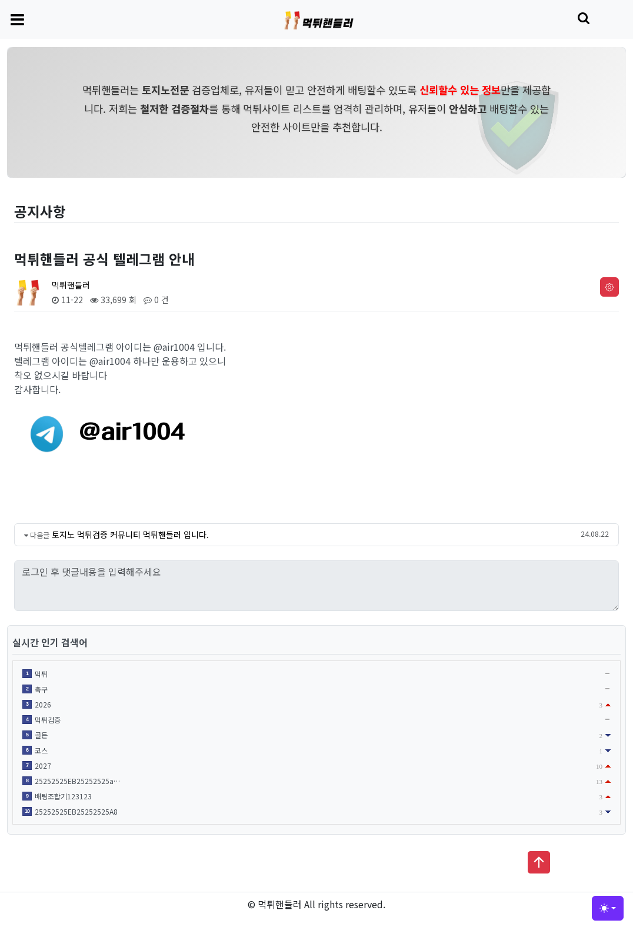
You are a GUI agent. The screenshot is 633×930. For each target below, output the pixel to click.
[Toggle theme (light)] (608, 908)
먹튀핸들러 (71, 285)
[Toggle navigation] (17, 18)
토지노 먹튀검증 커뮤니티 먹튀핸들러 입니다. (130, 534)
